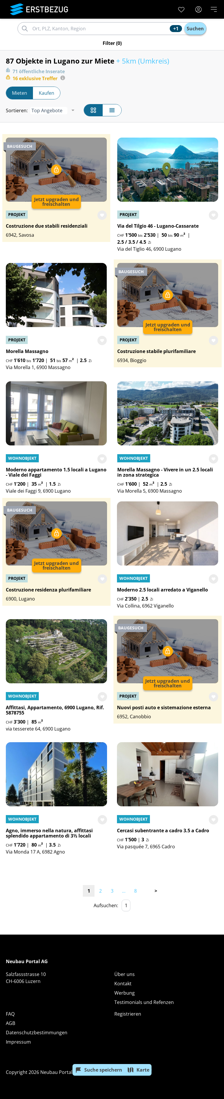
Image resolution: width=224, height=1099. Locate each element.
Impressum (18, 1042)
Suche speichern (98, 1069)
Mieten (19, 93)
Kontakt (123, 983)
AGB (10, 1023)
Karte (138, 1069)
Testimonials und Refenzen (144, 1002)
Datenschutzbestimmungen (36, 1032)
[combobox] (100, 28)
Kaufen (46, 93)
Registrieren (127, 1014)
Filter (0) (112, 43)
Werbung (124, 993)
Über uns (124, 974)
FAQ (10, 1014)
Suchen (195, 28)
